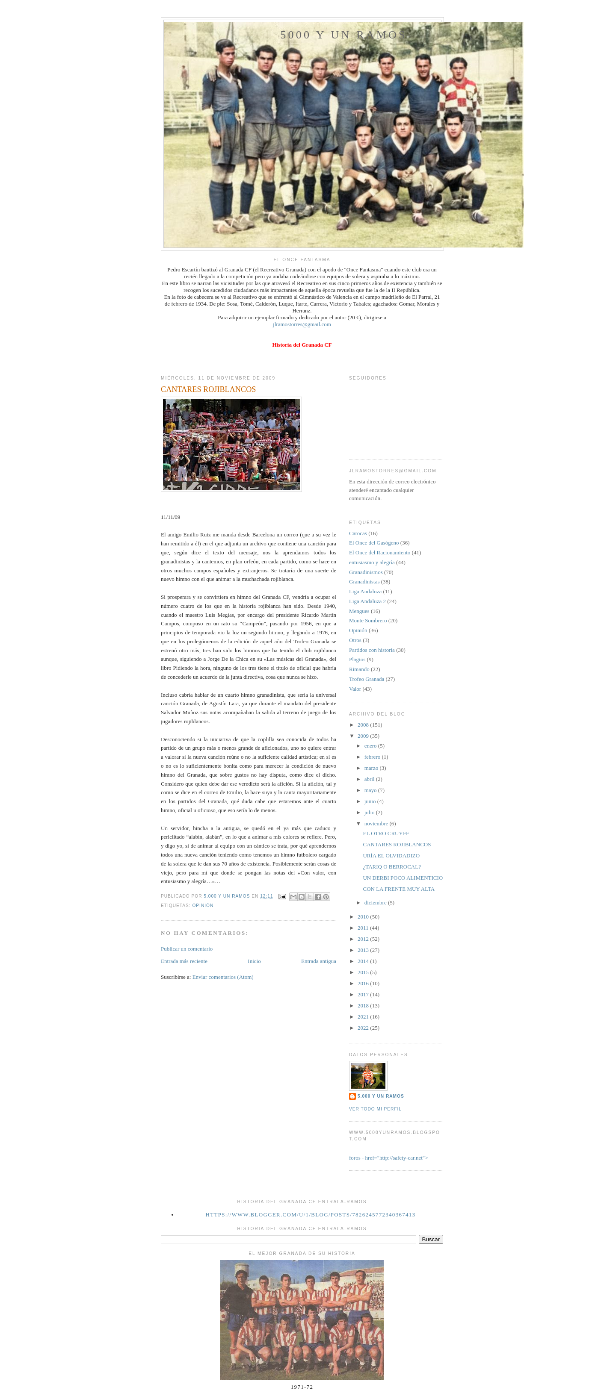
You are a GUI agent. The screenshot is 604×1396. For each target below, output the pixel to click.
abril (370, 779)
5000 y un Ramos (343, 35)
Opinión (202, 905)
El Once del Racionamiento (379, 552)
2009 (364, 736)
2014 (364, 961)
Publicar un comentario (187, 948)
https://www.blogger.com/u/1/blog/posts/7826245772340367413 (311, 1214)
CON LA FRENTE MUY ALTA (399, 889)
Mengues (359, 611)
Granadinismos (366, 572)
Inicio (254, 961)
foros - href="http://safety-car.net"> (388, 1157)
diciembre (376, 902)
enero (371, 745)
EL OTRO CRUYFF (386, 833)
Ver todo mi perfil (375, 1109)
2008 (364, 725)
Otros (355, 640)
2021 (364, 1016)
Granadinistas (364, 581)
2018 (364, 1005)
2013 (364, 950)
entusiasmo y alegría (372, 562)
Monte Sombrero (368, 620)
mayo (371, 790)
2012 (364, 939)
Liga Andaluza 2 (367, 601)
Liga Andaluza (365, 591)
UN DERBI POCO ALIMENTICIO (403, 878)
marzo (372, 768)
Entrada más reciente (184, 961)
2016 (364, 983)
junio (370, 801)
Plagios (357, 659)
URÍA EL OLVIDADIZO (391, 855)
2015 (364, 972)
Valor (355, 689)
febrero (373, 757)
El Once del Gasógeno (374, 542)
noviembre (377, 823)
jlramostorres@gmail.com (302, 324)
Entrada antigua (318, 961)
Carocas (358, 533)
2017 (364, 994)
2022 (364, 1028)
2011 (364, 928)
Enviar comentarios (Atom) (223, 977)
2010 (364, 916)
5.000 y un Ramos (381, 1096)
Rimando (359, 669)
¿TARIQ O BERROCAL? (391, 866)
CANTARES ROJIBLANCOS (397, 844)
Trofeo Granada (366, 679)
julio (370, 812)
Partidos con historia (372, 650)
